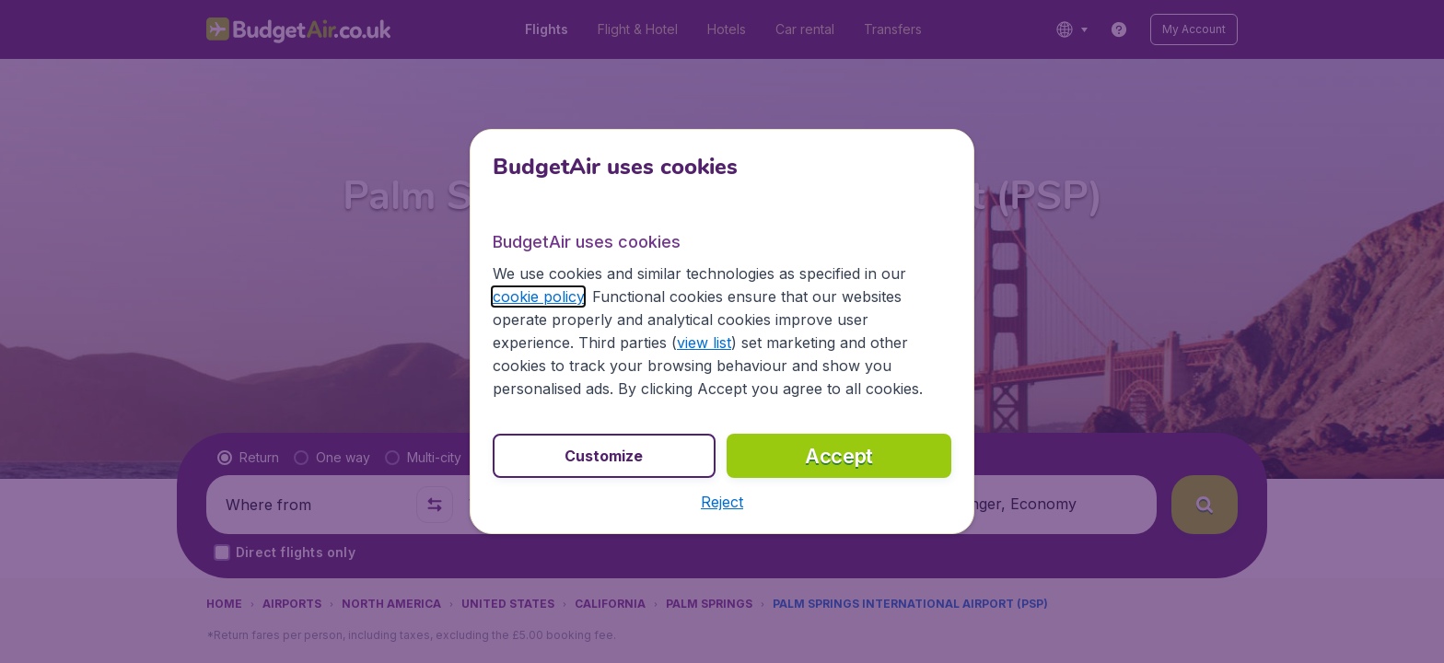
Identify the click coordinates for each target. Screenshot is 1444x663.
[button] (722, 502)
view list (704, 342)
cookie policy (538, 296)
